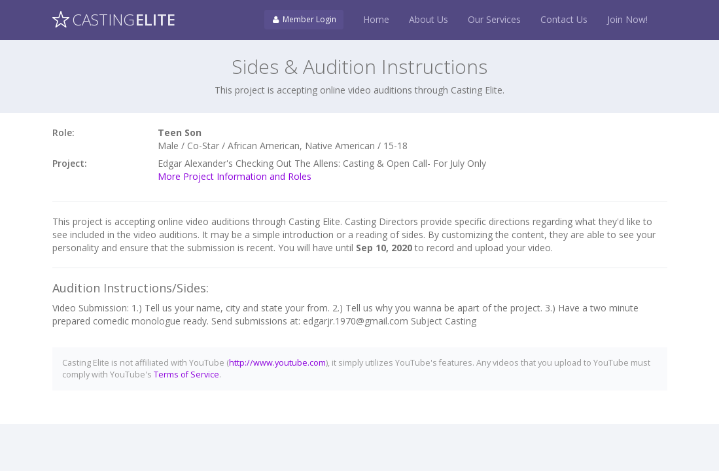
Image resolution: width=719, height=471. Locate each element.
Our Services (494, 19)
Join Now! (627, 19)
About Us (428, 19)
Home (376, 19)
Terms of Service (186, 374)
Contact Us (563, 19)
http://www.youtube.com (277, 362)
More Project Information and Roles (234, 176)
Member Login (304, 19)
